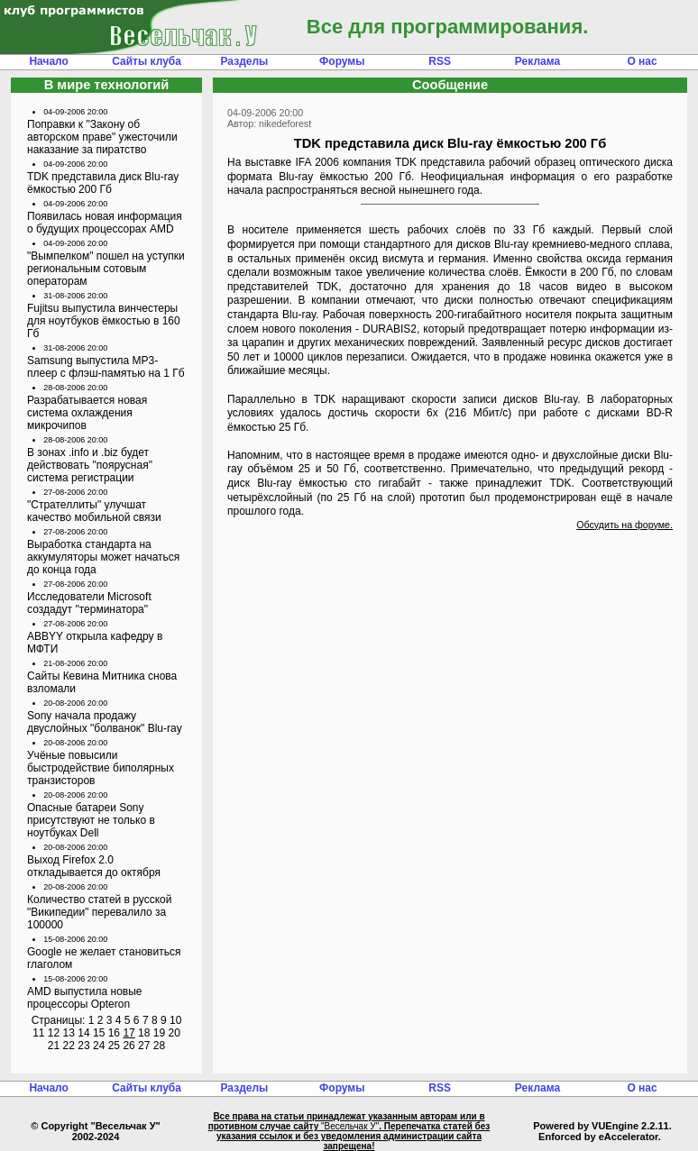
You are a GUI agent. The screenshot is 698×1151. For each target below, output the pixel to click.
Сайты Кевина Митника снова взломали (102, 682)
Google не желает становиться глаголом (103, 958)
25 (114, 1045)
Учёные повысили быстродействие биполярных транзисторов (100, 768)
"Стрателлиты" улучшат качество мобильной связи (94, 511)
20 (173, 1033)
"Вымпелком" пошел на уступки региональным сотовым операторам (106, 269)
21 (54, 1045)
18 (144, 1033)
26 (128, 1045)
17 (128, 1033)
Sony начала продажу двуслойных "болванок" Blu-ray (104, 722)
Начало (48, 61)
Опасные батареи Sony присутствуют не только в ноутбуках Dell (91, 820)
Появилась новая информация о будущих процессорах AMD (104, 222)
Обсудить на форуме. (624, 524)
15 (99, 1033)
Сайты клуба (146, 61)
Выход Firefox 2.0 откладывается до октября (94, 866)
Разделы (245, 61)
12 (54, 1033)
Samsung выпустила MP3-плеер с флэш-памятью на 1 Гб (106, 366)
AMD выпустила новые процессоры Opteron (84, 997)
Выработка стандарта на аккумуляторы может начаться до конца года (103, 557)
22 (69, 1045)
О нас (642, 61)
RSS (439, 61)
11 (38, 1033)
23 (83, 1045)
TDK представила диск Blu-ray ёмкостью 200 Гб (103, 183)
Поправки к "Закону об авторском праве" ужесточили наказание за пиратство (102, 137)
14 (83, 1033)
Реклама (537, 61)
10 (175, 1020)
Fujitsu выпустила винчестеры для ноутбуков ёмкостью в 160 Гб (103, 321)
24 (99, 1045)
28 (159, 1045)
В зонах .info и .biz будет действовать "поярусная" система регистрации (89, 465)
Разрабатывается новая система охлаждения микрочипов (87, 413)
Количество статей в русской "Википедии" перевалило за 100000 (99, 912)
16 (114, 1033)
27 (144, 1045)
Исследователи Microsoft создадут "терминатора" (89, 603)
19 (159, 1033)
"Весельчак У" (350, 1126)
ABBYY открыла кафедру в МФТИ (94, 642)
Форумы (341, 61)
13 (69, 1033)
